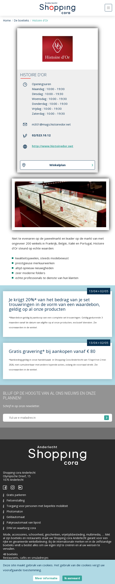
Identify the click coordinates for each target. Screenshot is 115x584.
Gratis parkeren (14, 495)
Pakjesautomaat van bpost (22, 522)
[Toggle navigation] (108, 7)
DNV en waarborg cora (19, 528)
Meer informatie (46, 578)
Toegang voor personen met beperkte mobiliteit (35, 506)
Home (7, 20)
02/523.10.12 (41, 135)
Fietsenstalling (14, 500)
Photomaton (13, 511)
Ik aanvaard (72, 578)
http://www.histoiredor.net (52, 146)
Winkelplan (57, 165)
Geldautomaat (14, 517)
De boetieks (21, 20)
